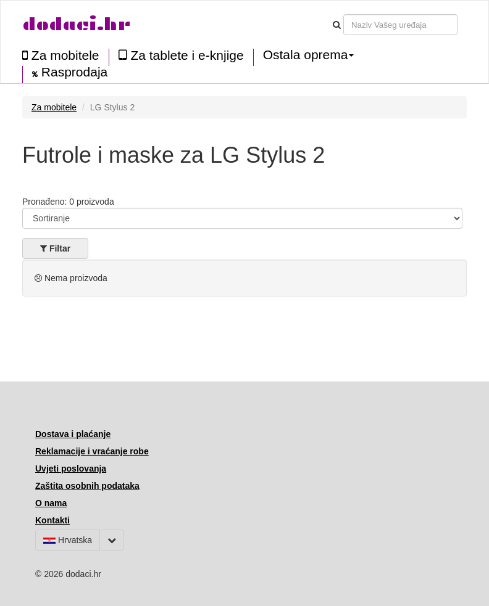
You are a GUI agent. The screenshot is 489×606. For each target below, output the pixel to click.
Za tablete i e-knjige (181, 55)
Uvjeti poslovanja (70, 468)
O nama (51, 503)
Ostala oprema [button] (308, 55)
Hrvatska (67, 540)
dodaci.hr (76, 24)
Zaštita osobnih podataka (87, 486)
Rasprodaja (69, 72)
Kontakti (52, 520)
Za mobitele (60, 55)
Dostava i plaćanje (73, 434)
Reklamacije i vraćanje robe (92, 451)
